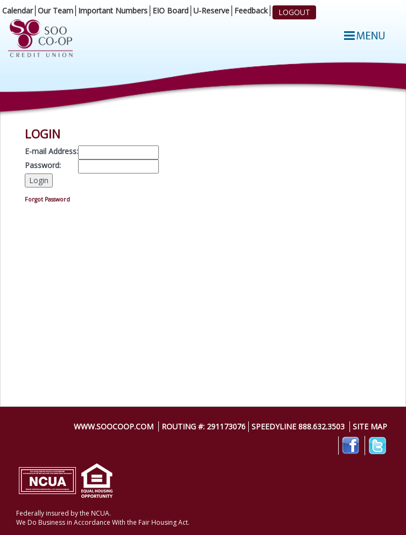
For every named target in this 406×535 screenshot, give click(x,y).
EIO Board (170, 10)
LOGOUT (294, 12)
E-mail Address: (51, 151)
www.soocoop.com (113, 426)
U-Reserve (211, 10)
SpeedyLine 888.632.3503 (298, 426)
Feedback (251, 10)
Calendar (17, 10)
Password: (43, 165)
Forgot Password (47, 199)
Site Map (370, 426)
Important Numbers (113, 10)
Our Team (55, 10)
